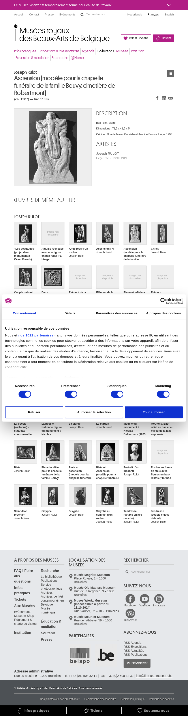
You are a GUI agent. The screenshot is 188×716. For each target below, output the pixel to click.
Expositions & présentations (58, 51)
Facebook (130, 605)
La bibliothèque (51, 576)
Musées (122, 51)
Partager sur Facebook (157, 98)
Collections (105, 51)
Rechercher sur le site (82, 14)
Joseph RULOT (111, 156)
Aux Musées (24, 606)
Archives (47, 592)
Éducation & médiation (32, 58)
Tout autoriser (154, 412)
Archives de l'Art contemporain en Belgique (52, 600)
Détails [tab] (69, 313)
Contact (34, 14)
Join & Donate (138, 38)
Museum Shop (24, 615)
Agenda (88, 51)
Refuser (34, 412)
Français (153, 14)
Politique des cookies (161, 699)
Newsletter (140, 663)
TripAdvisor (130, 620)
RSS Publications (135, 654)
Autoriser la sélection (94, 412)
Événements (67, 14)
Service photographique (51, 586)
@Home (77, 58)
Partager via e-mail (170, 98)
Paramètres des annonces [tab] (116, 313)
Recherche (60, 58)
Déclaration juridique (132, 699)
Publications (49, 580)
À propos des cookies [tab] (163, 313)
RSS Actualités (134, 650)
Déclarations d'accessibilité (100, 699)
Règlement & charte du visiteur (26, 621)
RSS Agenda (132, 642)
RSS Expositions (135, 646)
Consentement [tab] (24, 313)
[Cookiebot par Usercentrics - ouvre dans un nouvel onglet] (163, 301)
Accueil (18, 14)
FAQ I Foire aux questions (23, 576)
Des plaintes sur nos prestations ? (60, 699)
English (169, 14)
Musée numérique (48, 610)
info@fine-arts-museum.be (154, 676)
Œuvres (170, 73)
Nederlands (134, 14)
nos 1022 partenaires (35, 335)
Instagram (159, 605)
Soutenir (48, 633)
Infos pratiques (25, 51)
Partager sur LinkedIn (164, 98)
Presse (49, 14)
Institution (137, 51)
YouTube (144, 605)
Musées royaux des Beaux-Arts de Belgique (14, 28)
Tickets (166, 38)
